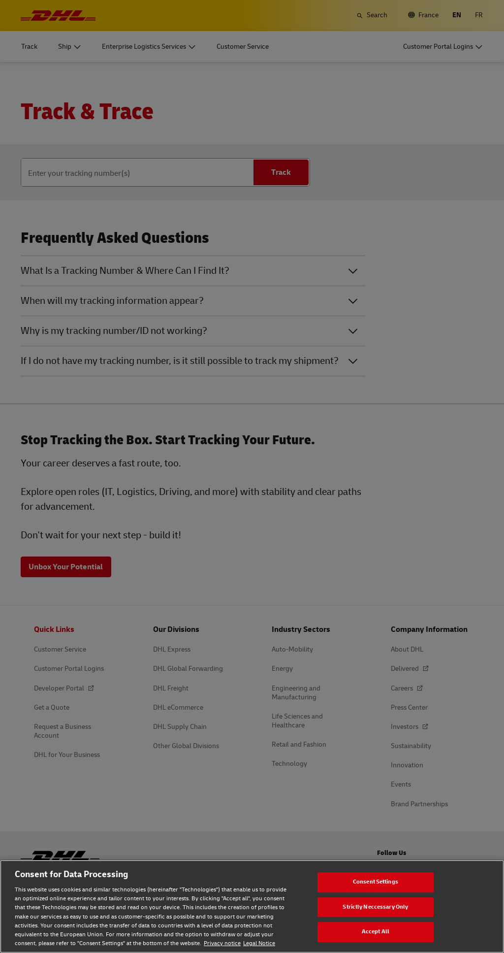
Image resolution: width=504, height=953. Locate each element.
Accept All (375, 931)
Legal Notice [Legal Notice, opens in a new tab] (259, 943)
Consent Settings (375, 882)
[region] (252, 906)
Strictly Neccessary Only (375, 907)
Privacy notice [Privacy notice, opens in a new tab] (222, 943)
